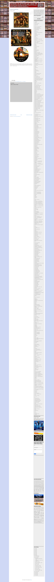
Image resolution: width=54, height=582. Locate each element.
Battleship (36, 47)
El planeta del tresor (37, 148)
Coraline (35, 82)
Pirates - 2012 (36, 329)
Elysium (35, 176)
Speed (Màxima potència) (37, 372)
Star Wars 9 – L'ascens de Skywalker (39, 376)
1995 (38, 485)
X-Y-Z (35, 411)
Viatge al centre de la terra (37, 405)
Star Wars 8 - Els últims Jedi (38, 375)
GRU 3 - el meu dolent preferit (38, 193)
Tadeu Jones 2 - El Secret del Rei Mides (39, 383)
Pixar (40, 509)
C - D (35, 62)
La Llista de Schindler (37, 261)
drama (20, 81)
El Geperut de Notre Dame (37, 120)
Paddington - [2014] (37, 561)
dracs (39, 515)
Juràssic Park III (36, 234)
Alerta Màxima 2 (36, 31)
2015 (43, 489)
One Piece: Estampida (37, 317)
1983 (37, 484)
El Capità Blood (36, 115)
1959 (38, 482)
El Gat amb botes (36, 119)
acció (38, 510)
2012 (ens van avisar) (37, 23)
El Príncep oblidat (36, 126)
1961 (40, 482)
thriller (38, 521)
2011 (37, 488)
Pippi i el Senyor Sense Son (38, 328)
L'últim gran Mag (36, 254)
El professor (36, 149)
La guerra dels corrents (37, 274)
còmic (43, 514)
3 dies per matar (36, 24)
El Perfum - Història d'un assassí (38, 124)
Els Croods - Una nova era (37, 165)
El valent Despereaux (37, 154)
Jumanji (35, 230)
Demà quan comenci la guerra (38, 85)
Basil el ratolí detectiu (37, 46)
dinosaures (36, 515)
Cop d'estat (36, 81)
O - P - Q (22, 81)
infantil (42, 518)
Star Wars (35, 510)
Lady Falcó (36, 287)
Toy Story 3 (36, 391)
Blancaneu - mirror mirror (37, 52)
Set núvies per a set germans (38, 360)
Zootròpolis (36, 414)
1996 (40, 485)
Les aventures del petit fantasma (38, 291)
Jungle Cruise (36, 231)
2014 (16, 81)
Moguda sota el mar (37, 307)
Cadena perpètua (36, 63)
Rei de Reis (36, 348)
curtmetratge (40, 514)
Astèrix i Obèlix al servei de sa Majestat (39, 40)
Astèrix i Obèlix (35, 508)
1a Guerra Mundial (36, 507)
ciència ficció (40, 513)
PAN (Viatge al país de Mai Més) (38, 323)
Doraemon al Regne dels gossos (38, 96)
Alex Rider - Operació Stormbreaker (38, 32)
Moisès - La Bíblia (36, 308)
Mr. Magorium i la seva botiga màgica (39, 313)
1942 (36, 481)
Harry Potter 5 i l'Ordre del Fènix (38, 202)
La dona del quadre (37, 272)
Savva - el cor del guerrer (37, 357)
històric (37, 518)
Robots (35, 351)
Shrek (35, 362)
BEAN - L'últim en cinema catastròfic (38, 43)
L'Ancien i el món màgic (37, 242)
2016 (37, 490)
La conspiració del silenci (37, 271)
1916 (34, 480)
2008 (37, 487)
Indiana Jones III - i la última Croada (38, 221)
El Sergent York (36, 128)
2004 (37, 486)
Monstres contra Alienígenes (38, 309)
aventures (35, 512)
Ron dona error (36, 353)
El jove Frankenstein (37, 139)
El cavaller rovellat (37, 133)
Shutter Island (36, 365)
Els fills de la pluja (36, 171)
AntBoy (35, 36)
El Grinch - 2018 (36, 121)
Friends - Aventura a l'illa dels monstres (39, 190)
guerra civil (40, 517)
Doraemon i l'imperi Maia (37, 104)
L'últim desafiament (37, 253)
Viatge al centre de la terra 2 (38, 406)
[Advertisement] (21, 108)
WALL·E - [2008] (37, 564)
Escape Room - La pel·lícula (38, 181)
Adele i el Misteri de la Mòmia (38, 28)
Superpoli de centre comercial (38, 380)
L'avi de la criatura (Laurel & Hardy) (38, 247)
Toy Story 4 (36, 392)
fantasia (38, 516)
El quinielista (36, 150)
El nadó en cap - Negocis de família (38, 144)
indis (39, 518)
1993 (34, 485)
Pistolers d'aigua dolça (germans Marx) (39, 330)
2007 (34, 487)
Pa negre (36, 324)
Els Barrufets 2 (36, 159)
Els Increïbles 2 (36, 168)
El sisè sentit (36, 152)
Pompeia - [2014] (37, 563)
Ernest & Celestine (37, 180)
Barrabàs (36, 45)
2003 (34, 486)
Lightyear (36, 295)
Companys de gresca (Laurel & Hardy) (39, 78)
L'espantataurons (36, 248)
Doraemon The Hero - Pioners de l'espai (39, 94)
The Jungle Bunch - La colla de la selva (39, 386)
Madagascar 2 (36, 299)
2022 (35, 548)
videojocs (37, 522)
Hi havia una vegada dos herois (38, 207)
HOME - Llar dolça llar (37, 199)
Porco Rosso (36, 335)
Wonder (35, 409)
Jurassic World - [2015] (37, 569)
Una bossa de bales (37, 402)
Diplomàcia (36, 91)
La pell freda (36, 280)
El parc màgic (36, 145)
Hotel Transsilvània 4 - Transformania (39, 214)
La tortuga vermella (37, 284)
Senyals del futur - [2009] (38, 565)
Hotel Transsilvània (37, 211)
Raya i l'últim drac (36, 346)
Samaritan (36, 356)
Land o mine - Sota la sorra (37, 288)
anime (37, 511)
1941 (34, 481)
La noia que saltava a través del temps (39, 279)
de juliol (36, 573)
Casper (35, 69)
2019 (38, 491)
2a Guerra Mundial (41, 507)
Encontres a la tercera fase (37, 178)
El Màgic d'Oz (36, 123)
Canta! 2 (35, 66)
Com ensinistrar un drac (37, 76)
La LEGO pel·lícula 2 (37, 260)
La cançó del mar (36, 267)
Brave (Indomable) (37, 55)
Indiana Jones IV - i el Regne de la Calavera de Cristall (38, 222)
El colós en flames (37, 135)
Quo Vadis (36, 342)
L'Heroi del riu (36, 244)
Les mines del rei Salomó (37, 294)
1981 (34, 484)
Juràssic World (36, 235)
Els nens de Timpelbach (37, 174)
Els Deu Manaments (37, 166)
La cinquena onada (37, 269)
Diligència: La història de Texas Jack (38, 89)
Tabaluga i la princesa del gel (38, 381)
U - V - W (36, 396)
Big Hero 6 (36, 51)
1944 (37, 481)
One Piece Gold (36, 316)
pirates (34, 520)
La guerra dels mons (37, 275)
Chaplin (35, 71)
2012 (41, 488)
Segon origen (36, 358)
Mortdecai (36, 312)
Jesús (35, 226)
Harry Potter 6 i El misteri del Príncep (39, 203)
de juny (36, 574)
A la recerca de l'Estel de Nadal (38, 26)
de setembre (36, 571)
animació (42, 510)
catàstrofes (18, 81)
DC (40, 508)
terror (35, 521)
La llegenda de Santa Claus (38, 278)
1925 (39, 480)
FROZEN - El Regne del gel (38, 185)
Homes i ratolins (36, 209)
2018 (34, 491)
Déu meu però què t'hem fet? (38, 112)
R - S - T (35, 343)
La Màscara (36, 262)
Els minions (36, 173)
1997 (42, 485)
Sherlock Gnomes (36, 361)
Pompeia (24, 81)
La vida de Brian (36, 285)
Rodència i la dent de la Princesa (38, 352)
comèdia (35, 514)
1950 (40, 481)
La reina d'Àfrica (36, 282)
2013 (35, 489)
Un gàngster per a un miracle (38, 400)
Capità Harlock (36, 67)
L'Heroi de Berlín (36, 243)
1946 (39, 481)
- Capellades (36, 21)
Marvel (38, 509)
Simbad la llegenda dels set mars (38, 366)
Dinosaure (36, 90)
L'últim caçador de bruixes (37, 252)
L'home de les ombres (37, 249)
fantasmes (41, 516)
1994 (36, 485)
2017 (41, 490)
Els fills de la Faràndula (37, 170)
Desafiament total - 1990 (37, 86)
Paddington (36, 325)
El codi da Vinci (36, 134)
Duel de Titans (36, 109)
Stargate (35, 377)
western (40, 522)
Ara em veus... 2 (36, 38)
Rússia (42, 509)
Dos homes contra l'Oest (37, 107)
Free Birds (36, 188)
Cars (35, 68)
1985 (41, 484)
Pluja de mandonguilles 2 (37, 333)
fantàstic (35, 517)
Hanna (35, 200)
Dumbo (35, 111)
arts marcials (41, 511)
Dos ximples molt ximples (37, 108)
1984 (39, 484)
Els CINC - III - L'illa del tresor (38, 163)
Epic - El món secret (37, 179)
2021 (35, 549)
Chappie (35, 72)
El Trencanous (36, 129)
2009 (41, 487)
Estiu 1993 (36, 183)
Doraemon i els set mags (37, 103)
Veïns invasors (36, 404)
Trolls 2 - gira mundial (37, 395)
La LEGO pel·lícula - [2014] (38, 566)
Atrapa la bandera (36, 42)
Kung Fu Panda (36, 239)
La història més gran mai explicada (38, 276)
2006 (42, 486)
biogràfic (41, 512)
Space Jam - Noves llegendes (38, 371)
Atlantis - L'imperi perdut (37, 41)
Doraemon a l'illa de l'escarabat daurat (39, 95)
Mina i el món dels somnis (37, 305)
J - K (35, 225)
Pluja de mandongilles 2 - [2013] (38, 562)
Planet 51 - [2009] (37, 568)
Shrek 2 (35, 363)
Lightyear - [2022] (36, 417)
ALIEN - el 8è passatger (37, 27)
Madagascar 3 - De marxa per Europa (39, 300)
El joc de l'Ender (36, 138)
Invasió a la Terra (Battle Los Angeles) (39, 224)
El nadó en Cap (36, 143)
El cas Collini (36, 130)
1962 (42, 482)
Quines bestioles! (36, 341)
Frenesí (35, 189)
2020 (42, 491)
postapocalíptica (37, 520)
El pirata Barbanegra (37, 147)
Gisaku (35, 195)
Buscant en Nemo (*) (37, 57)
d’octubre (36, 557)
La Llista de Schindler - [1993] (38, 567)
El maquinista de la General (38, 140)
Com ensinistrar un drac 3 (37, 77)
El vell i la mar (36, 155)
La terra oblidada (36, 283)
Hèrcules (35, 215)
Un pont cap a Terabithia (37, 401)
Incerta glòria (36, 218)
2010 (34, 488)
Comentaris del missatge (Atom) (16, 116)
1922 (37, 480)
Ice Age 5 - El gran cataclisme (38, 217)
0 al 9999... (36, 22)
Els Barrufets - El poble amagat (38, 158)
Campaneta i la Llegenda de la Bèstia (39, 64)
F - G (35, 184)
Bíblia (38, 508)
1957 (34, 482)
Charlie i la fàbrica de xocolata (38, 73)
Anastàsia (36, 33)
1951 (42, 481)
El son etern (36, 153)
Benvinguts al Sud (36, 50)
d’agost (36, 572)
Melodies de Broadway (37, 304)
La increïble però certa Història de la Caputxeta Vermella (38, 277)
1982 (36, 484)
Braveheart (36, 56)
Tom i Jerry (36, 390)
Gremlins (35, 197)
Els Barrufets (36, 157)
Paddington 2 (36, 326)
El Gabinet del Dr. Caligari (37, 118)
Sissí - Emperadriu (37, 367)
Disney (43, 508)
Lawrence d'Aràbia (37, 289)
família (34, 516)
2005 (39, 486)
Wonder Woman (36, 410)
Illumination (35, 509)
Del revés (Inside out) (37, 84)
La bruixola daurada (37, 266)
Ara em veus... (36, 37)
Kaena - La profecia (37, 236)
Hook (35, 210)
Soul (35, 370)
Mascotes (36, 301)
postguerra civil (41, 520)
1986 (43, 484)
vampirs (34, 522)
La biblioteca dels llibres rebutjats (38, 265)
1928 (42, 480)
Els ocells (36, 175)
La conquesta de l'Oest (37, 270)
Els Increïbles (36, 167)
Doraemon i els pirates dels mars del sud (39, 102)
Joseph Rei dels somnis (37, 229)
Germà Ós (36, 194)
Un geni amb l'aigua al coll (37, 399)
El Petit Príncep (36, 125)
